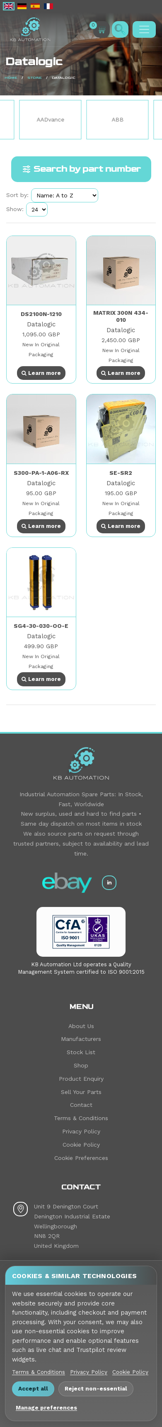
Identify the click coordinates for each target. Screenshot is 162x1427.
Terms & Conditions (81, 1118)
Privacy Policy (81, 1131)
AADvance (79, 119)
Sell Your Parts (81, 1092)
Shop (81, 1065)
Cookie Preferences (81, 1158)
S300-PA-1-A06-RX (41, 472)
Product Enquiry (81, 1078)
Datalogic (41, 324)
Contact (81, 1104)
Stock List (81, 1052)
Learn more (41, 373)
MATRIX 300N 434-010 (120, 316)
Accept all (33, 1388)
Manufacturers (81, 1039)
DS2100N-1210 (41, 314)
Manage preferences (46, 1407)
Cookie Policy (81, 1144)
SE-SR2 (120, 472)
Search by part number (81, 169)
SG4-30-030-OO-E (41, 625)
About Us (81, 1026)
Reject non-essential (96, 1388)
